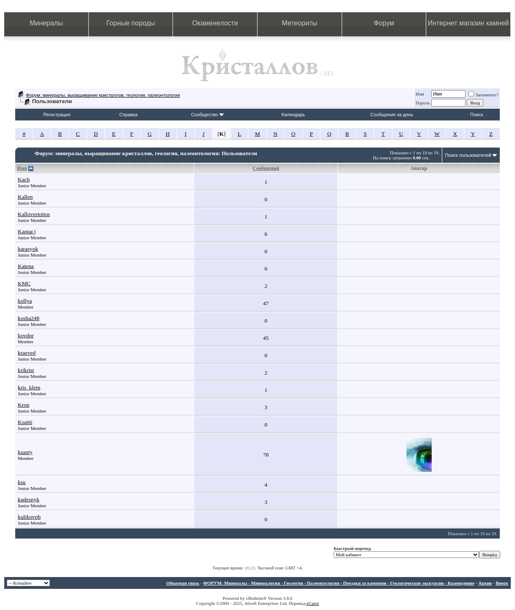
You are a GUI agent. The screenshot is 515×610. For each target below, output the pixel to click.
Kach (24, 179)
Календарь (293, 114)
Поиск (476, 114)
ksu (22, 482)
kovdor (26, 335)
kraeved (27, 353)
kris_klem (29, 387)
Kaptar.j (27, 231)
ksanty (25, 452)
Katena (26, 266)
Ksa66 (25, 422)
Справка (128, 114)
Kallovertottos (34, 214)
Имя (420, 93)
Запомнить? (483, 94)
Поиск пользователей (468, 155)
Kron (23, 405)
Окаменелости (215, 23)
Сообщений (265, 168)
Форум (384, 23)
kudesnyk (28, 499)
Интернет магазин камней (468, 23)
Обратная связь (182, 582)
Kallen (25, 197)
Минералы (46, 23)
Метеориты (299, 23)
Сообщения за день (391, 114)
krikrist (26, 370)
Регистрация (56, 114)
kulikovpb (29, 517)
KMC (24, 283)
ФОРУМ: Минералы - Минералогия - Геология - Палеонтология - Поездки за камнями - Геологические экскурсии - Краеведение (338, 582)
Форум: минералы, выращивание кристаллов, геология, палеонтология (103, 95)
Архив (485, 582)
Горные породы (131, 23)
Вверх (502, 582)
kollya (25, 301)
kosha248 (28, 318)
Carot (314, 603)
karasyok (28, 249)
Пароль (423, 102)
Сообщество (207, 114)
